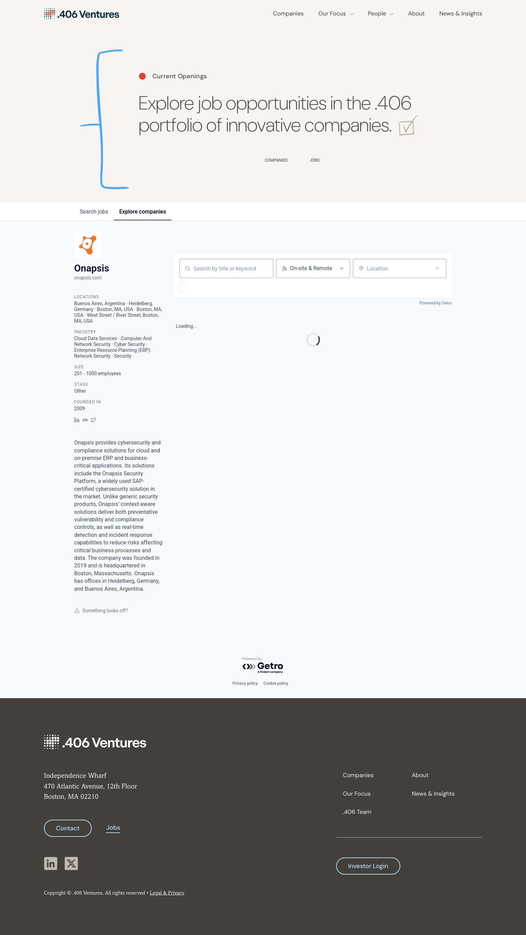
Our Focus (332, 14)
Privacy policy (245, 683)
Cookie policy (275, 683)
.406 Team (357, 812)
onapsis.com (88, 277)
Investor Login (368, 866)
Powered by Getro (436, 303)
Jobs (113, 827)
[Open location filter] (437, 268)
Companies (288, 14)
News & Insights (460, 14)
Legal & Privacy (167, 893)
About (416, 14)
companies (142, 211)
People (377, 14)
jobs (94, 211)
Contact (68, 828)
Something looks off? (101, 610)
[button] (202, 286)
